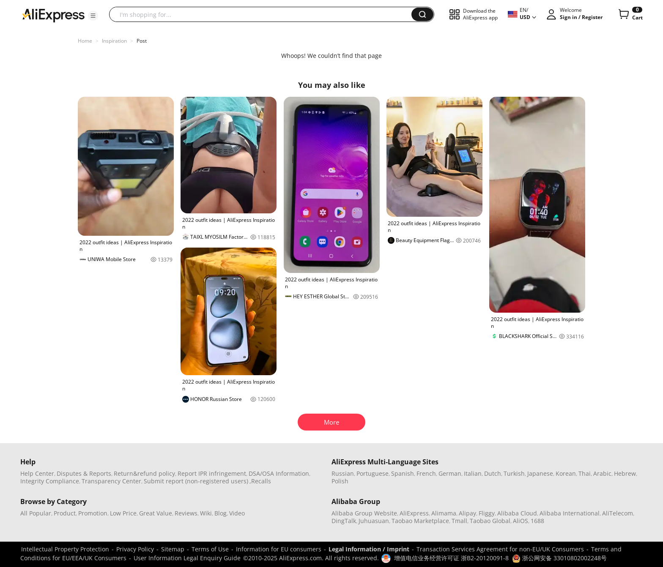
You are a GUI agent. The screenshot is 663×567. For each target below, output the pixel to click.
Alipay (467, 513)
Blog (220, 513)
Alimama (443, 513)
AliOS (520, 521)
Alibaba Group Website (364, 513)
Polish (340, 481)
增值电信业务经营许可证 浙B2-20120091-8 (451, 558)
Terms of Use (210, 549)
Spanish (402, 473)
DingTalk (344, 521)
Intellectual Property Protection (65, 549)
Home (85, 40)
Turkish (514, 473)
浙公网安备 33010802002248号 (559, 558)
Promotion (92, 513)
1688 (537, 521)
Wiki (206, 513)
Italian (473, 473)
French (426, 473)
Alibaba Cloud (517, 513)
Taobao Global (490, 521)
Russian (343, 473)
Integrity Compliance (49, 481)
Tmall (459, 521)
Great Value (155, 513)
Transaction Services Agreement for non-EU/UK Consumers (500, 549)
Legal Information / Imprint (369, 549)
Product (65, 513)
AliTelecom (617, 513)
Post (142, 40)
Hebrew (625, 473)
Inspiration (114, 40)
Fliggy (487, 513)
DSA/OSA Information (279, 473)
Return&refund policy (144, 473)
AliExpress (414, 513)
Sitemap (172, 549)
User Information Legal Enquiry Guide (187, 558)
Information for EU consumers (278, 549)
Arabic (602, 473)
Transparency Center (111, 481)
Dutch (492, 473)
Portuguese (372, 473)
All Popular (35, 513)
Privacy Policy (135, 549)
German (449, 473)
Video (237, 513)
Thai (584, 473)
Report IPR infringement (212, 473)
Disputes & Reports (84, 473)
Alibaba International (570, 513)
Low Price (123, 513)
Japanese (540, 473)
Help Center (37, 473)
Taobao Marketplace (420, 521)
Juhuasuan (374, 521)
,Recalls (260, 481)
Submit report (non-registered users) (196, 481)
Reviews (186, 513)
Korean (566, 473)
